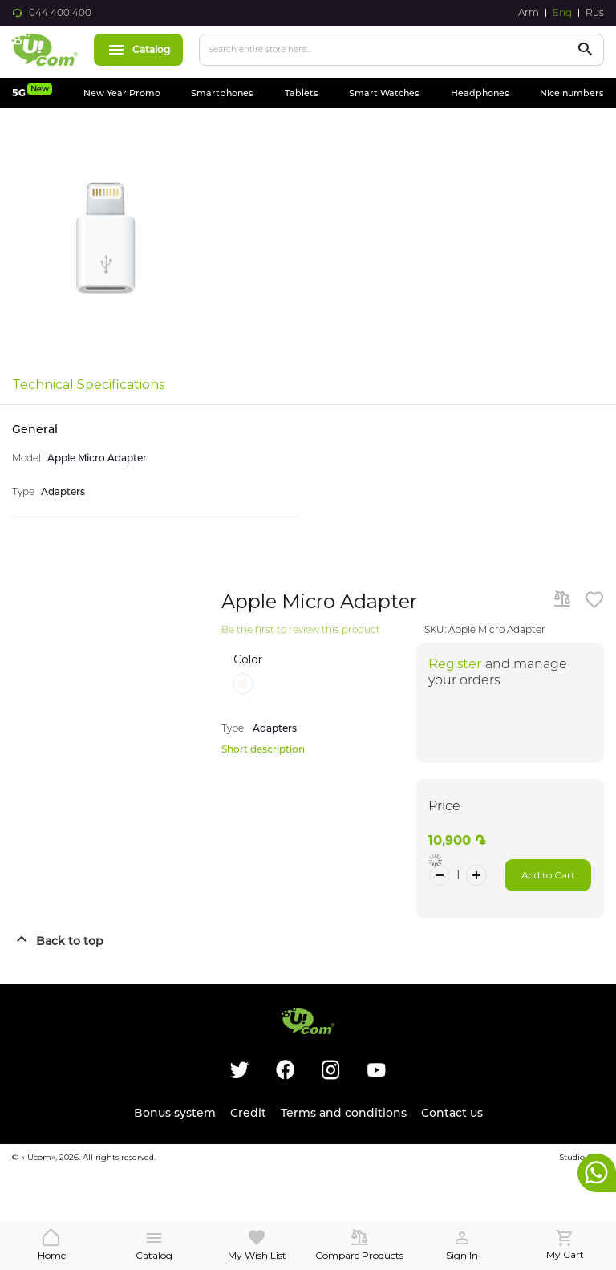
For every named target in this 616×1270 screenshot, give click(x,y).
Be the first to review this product (300, 629)
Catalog (138, 49)
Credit (248, 1113)
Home (52, 1255)
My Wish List (257, 1255)
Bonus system (175, 1113)
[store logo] (45, 50)
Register (455, 664)
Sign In (462, 1255)
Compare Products (359, 1255)
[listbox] (319, 683)
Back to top (69, 941)
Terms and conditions (344, 1113)
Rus (595, 12)
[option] (243, 683)
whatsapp (597, 1173)
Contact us (452, 1113)
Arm (528, 12)
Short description (263, 749)
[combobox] (401, 50)
